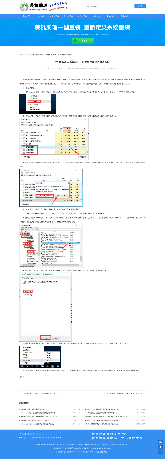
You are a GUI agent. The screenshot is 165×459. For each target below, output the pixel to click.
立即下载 (82, 41)
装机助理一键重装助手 (36, 55)
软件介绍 (40, 16)
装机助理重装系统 (41, 437)
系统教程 (124, 16)
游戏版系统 (68, 16)
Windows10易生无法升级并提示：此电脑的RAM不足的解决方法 (106, 416)
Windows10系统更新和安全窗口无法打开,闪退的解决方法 (39, 416)
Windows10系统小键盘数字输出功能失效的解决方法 (38, 413)
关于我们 (23, 434)
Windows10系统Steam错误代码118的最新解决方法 (37, 424)
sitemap (38, 434)
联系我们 (31, 434)
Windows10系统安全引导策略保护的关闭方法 (42, 393)
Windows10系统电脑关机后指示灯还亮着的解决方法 (102, 409)
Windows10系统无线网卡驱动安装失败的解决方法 (101, 424)
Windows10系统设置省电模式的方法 (33, 409)
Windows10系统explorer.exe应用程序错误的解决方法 (102, 420)
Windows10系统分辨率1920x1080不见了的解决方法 (126, 393)
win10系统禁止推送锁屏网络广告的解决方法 (99, 413)
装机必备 (96, 16)
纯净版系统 (82, 16)
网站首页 (26, 16)
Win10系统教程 (59, 55)
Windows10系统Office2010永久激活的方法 (35, 420)
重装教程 (110, 16)
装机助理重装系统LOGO (43, 7)
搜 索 (140, 6)
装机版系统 (54, 16)
